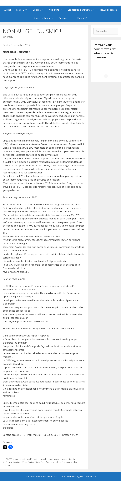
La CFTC (23, 10)
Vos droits (57, 10)
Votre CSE (82, 18)
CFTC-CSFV (50, 476)
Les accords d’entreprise (83, 10)
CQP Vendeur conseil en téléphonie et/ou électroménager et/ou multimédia (40, 459)
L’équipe (40, 10)
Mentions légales (75, 476)
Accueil (7, 9)
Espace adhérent (45, 18)
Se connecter (65, 18)
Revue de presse (108, 9)
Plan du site (91, 476)
